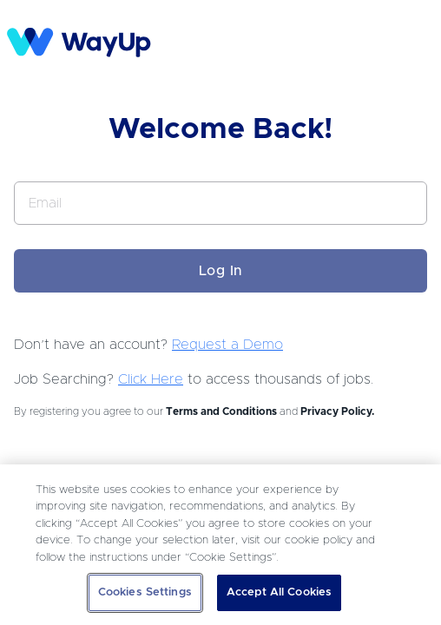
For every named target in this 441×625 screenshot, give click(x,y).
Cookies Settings (145, 592)
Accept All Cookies (279, 592)
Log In (221, 271)
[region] (220, 544)
